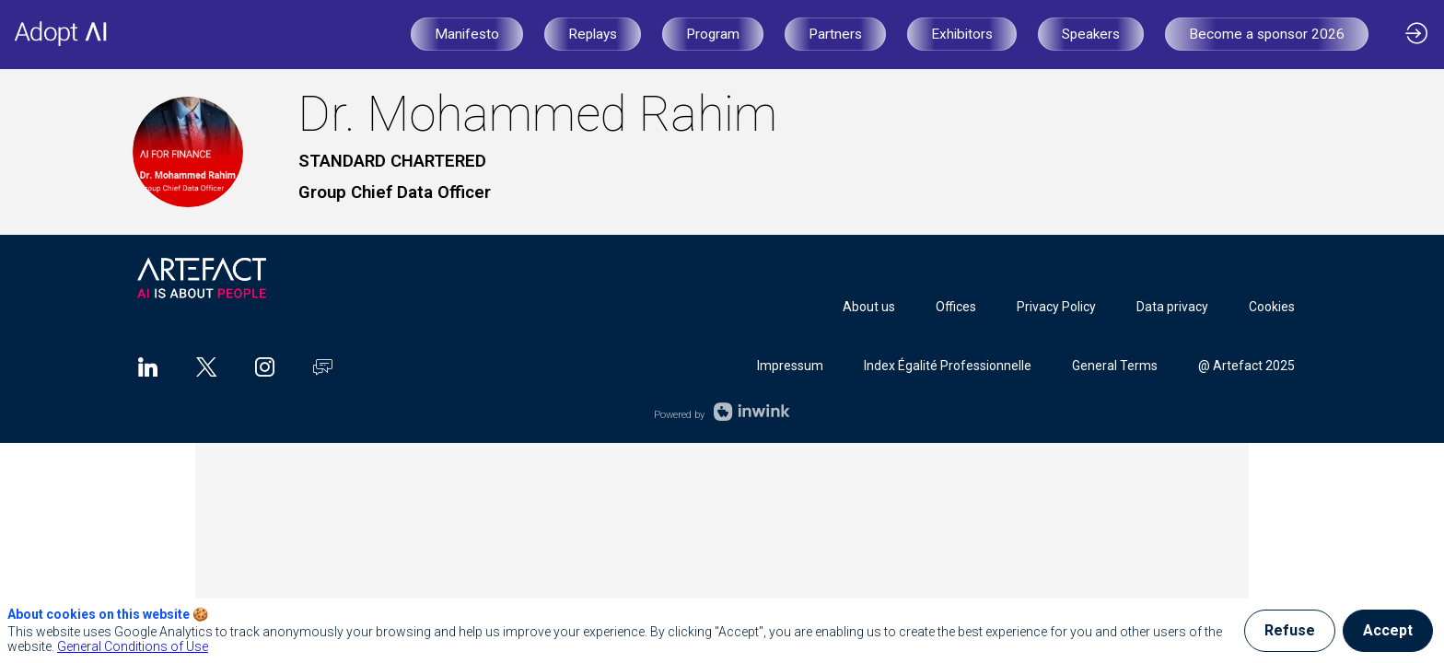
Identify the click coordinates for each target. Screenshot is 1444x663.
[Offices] (955, 306)
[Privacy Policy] (1056, 306)
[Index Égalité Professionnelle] (948, 365)
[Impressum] (790, 365)
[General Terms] (1115, 365)
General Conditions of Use (132, 646)
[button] (467, 34)
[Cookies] (1272, 306)
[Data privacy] (1172, 306)
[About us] (868, 306)
